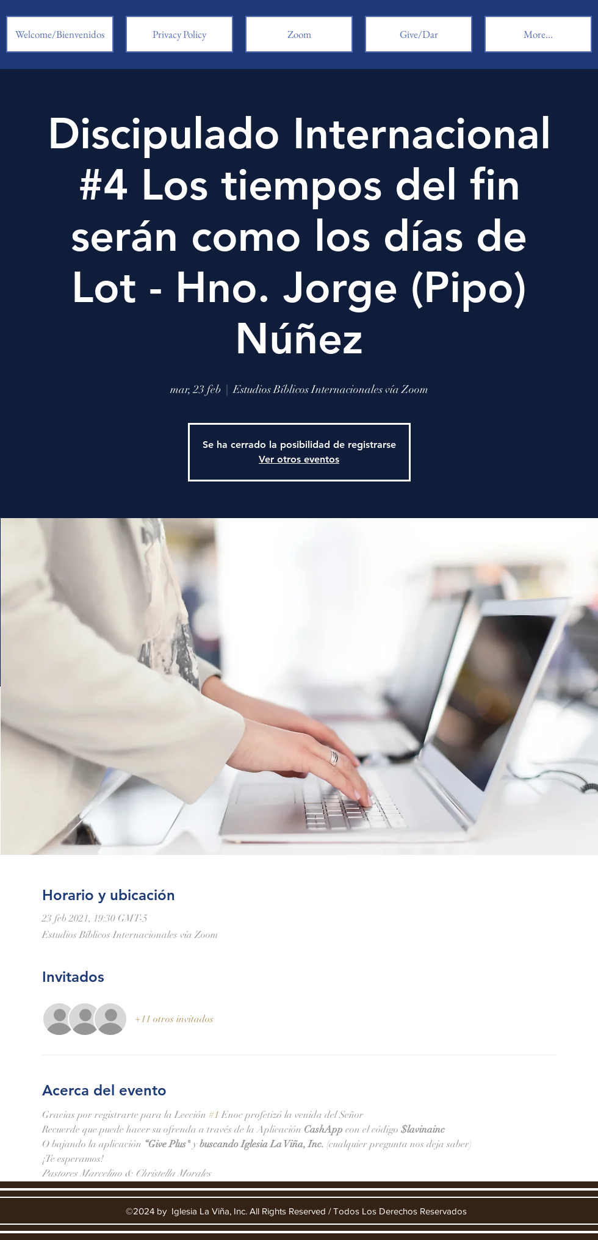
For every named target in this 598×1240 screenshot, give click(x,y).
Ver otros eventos (299, 459)
